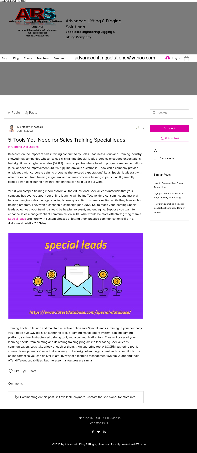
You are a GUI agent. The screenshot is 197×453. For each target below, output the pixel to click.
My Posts (30, 112)
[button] (186, 58)
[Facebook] (93, 432)
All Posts (14, 112)
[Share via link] (29, 371)
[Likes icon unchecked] (10, 371)
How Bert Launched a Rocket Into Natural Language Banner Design (169, 208)
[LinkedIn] (104, 432)
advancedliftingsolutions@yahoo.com (115, 58)
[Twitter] (98, 432)
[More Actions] (141, 127)
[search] (169, 112)
